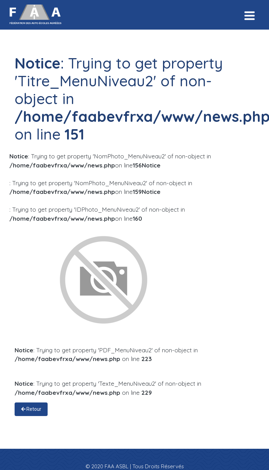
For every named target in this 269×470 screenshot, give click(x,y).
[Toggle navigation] (249, 15)
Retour (31, 409)
